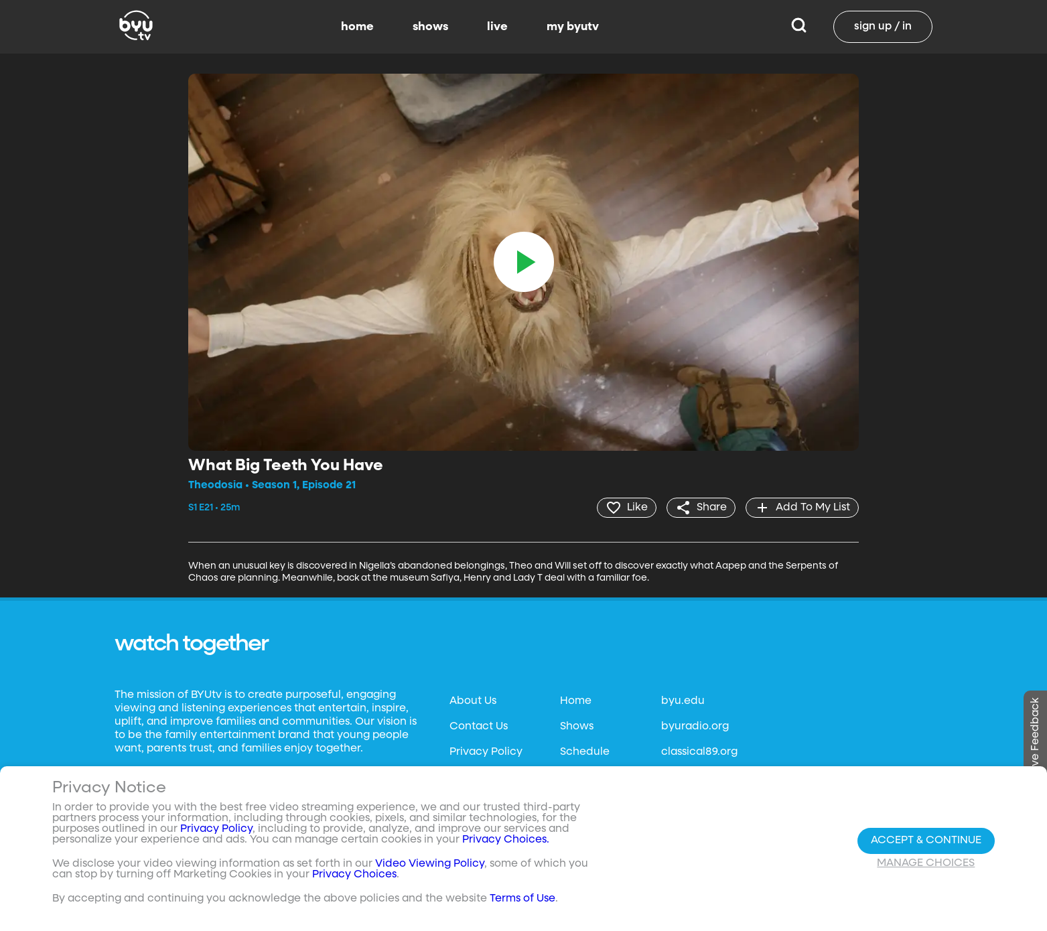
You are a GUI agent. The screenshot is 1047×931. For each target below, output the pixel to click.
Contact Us (478, 726)
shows (430, 27)
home (357, 27)
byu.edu (683, 701)
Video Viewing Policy (429, 864)
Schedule (585, 752)
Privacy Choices (354, 874)
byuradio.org (695, 726)
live (497, 27)
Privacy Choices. (505, 840)
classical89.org (699, 752)
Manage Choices (926, 863)
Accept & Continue (926, 840)
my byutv (573, 27)
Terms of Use (522, 898)
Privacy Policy (485, 752)
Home (575, 701)
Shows (577, 726)
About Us (472, 701)
